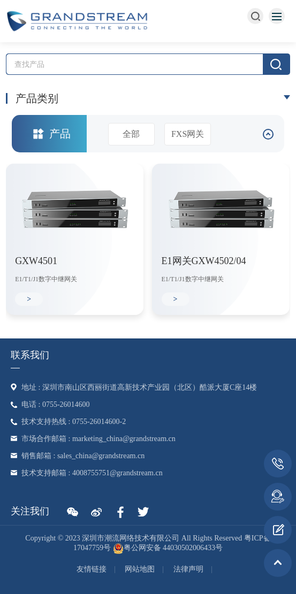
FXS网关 (187, 133)
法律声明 (188, 569)
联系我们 (30, 355)
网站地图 (140, 569)
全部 (131, 133)
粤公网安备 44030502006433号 (168, 548)
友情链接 (92, 569)
